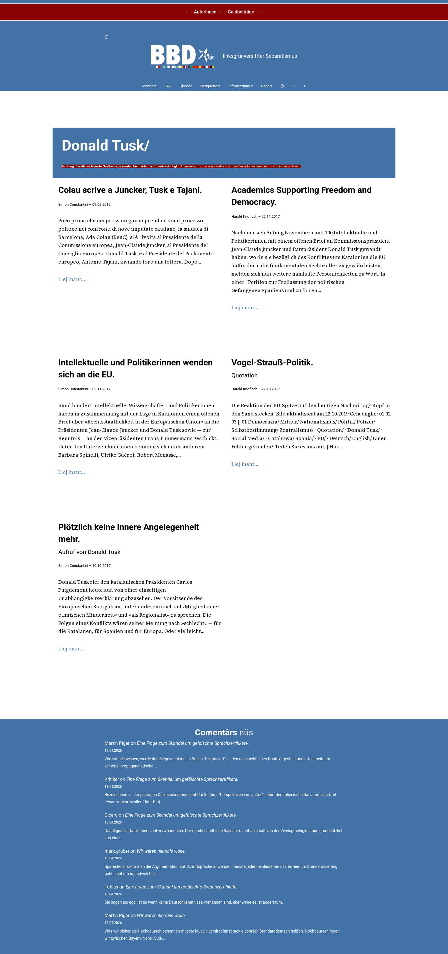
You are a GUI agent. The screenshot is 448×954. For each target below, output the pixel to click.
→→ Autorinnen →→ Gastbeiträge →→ (224, 12)
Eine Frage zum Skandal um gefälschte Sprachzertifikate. (193, 743)
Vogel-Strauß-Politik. (272, 368)
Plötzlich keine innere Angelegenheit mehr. (128, 538)
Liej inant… (71, 279)
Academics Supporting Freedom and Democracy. (301, 196)
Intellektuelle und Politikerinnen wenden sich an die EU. (135, 368)
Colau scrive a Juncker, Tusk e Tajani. (130, 190)
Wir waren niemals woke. (161, 851)
